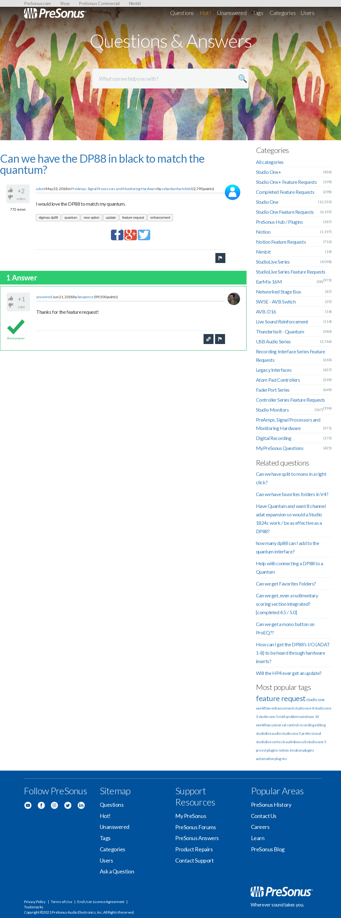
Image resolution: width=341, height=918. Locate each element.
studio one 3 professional (301, 733)
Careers (260, 826)
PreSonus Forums (195, 827)
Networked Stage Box (278, 291)
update (111, 217)
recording (306, 725)
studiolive (263, 733)
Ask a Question (117, 871)
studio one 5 (268, 716)
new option (91, 217)
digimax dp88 (48, 217)
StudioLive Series (273, 262)
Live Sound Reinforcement (282, 321)
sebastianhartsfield (176, 188)
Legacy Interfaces (274, 370)
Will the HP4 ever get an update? (289, 673)
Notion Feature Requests (281, 242)
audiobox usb (296, 741)
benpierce (86, 296)
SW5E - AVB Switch (276, 301)
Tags (257, 12)
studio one (315, 699)
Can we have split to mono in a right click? (291, 478)
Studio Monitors (272, 410)
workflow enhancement (275, 708)
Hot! (205, 12)
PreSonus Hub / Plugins (279, 222)
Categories (283, 12)
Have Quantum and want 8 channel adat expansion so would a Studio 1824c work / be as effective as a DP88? (291, 518)
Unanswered (232, 12)
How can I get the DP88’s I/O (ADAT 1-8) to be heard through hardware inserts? (293, 652)
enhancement (160, 217)
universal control (284, 725)
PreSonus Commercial (99, 3)
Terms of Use (61, 901)
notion (297, 750)
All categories (270, 162)
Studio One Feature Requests (285, 212)
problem (293, 716)
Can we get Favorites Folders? (286, 583)
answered (44, 296)
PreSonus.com (37, 3)
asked (41, 188)
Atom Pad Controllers (278, 380)
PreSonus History (271, 804)
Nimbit (135, 3)
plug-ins (281, 758)
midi (282, 716)
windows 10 (309, 716)
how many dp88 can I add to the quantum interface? (287, 547)
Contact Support (194, 860)
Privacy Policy (35, 901)
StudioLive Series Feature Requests (290, 272)
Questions (182, 12)
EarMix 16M (269, 281)
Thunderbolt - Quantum (280, 331)
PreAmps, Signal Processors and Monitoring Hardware (114, 188)
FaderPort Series (273, 390)
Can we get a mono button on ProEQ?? (285, 628)
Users (307, 12)
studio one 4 (304, 708)
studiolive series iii (270, 741)
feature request (133, 217)
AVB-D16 (266, 311)
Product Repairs (194, 849)
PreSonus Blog (268, 849)
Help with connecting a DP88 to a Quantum (289, 567)
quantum (71, 217)
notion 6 (285, 750)
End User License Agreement (100, 901)
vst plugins (270, 750)
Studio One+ (268, 172)
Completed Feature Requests (285, 192)
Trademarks (33, 907)
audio (276, 733)
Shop (65, 3)
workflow (263, 725)
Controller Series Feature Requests (290, 400)
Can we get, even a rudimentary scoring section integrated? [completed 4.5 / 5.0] (287, 603)
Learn (258, 837)
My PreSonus (190, 815)
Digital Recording (273, 438)
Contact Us (264, 815)
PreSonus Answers (197, 837)
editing (320, 725)
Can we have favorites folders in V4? (292, 494)
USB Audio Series (273, 341)
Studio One (267, 202)
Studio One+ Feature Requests (286, 182)
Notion (263, 232)
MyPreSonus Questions (280, 448)
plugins (308, 750)
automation (265, 758)
